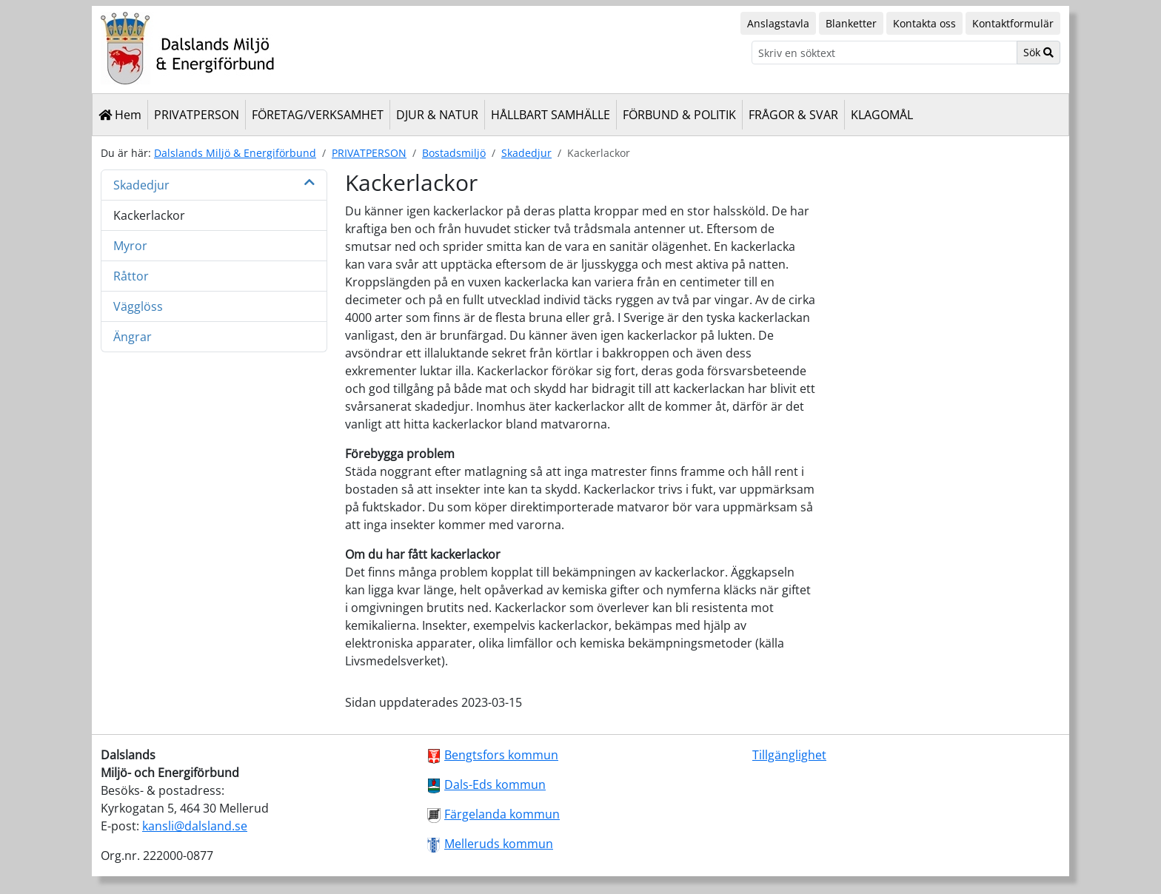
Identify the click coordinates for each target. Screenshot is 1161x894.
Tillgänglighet (789, 755)
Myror (130, 246)
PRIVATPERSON (196, 115)
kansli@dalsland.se (194, 826)
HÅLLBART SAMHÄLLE (550, 115)
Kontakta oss (924, 23)
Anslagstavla (778, 23)
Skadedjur (526, 153)
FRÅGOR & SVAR (793, 115)
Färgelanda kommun (502, 814)
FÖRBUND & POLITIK (679, 115)
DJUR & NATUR (437, 115)
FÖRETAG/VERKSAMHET (318, 115)
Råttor (131, 276)
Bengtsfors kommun (501, 755)
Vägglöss (138, 306)
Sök (1038, 52)
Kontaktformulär (1013, 23)
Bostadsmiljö (454, 153)
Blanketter (851, 23)
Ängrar (132, 337)
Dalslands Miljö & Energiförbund (235, 153)
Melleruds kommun (498, 844)
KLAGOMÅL (882, 115)
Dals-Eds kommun (495, 784)
